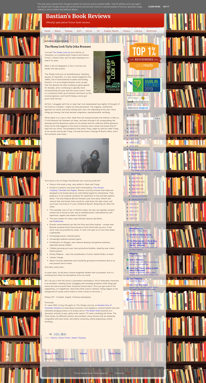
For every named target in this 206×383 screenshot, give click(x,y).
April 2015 (136, 188)
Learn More (154, 7)
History (126, 30)
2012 (132, 211)
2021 (132, 128)
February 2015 (138, 196)
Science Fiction (64, 337)
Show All (158, 305)
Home (47, 30)
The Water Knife (92, 310)
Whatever (133, 253)
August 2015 (137, 167)
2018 (132, 139)
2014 (132, 204)
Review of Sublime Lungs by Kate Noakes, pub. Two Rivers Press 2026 (143, 273)
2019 (132, 135)
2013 (132, 207)
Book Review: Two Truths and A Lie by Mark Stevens (143, 248)
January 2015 (137, 199)
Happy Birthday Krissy (138, 256)
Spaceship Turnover (137, 281)
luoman (111, 373)
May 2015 (136, 185)
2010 (132, 218)
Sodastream (58, 221)
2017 (132, 142)
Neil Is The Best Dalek (138, 285)
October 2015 (138, 160)
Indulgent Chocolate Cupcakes (141, 295)
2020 (132, 131)
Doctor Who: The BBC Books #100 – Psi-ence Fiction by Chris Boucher (144, 288)
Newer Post (51, 353)
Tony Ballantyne (135, 278)
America (54, 337)
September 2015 (139, 163)
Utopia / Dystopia (78, 337)
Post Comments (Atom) (65, 359)
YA (98, 30)
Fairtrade (62, 190)
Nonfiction (151, 30)
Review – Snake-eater (138, 230)
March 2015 (137, 192)
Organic (73, 190)
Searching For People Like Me (141, 237)
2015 (132, 149)
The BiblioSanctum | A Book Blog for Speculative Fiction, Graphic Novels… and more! (143, 243)
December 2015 (139, 153)
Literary (138, 30)
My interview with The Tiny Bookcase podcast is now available (144, 263)
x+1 (131, 299)
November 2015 (139, 156)
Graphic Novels (111, 30)
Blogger (128, 373)
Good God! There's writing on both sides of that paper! (143, 269)
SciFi (79, 30)
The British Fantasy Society (140, 234)
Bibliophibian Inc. (136, 228)
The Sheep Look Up (61, 52)
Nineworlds (135, 173)
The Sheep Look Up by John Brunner (146, 170)
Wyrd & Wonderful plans (139, 301)
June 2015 (136, 181)
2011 (132, 214)
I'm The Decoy (135, 293)
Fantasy (68, 30)
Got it (166, 7)
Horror (89, 30)
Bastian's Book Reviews (78, 16)
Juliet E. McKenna (136, 259)
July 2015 (136, 178)
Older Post (114, 353)
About (58, 30)
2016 (132, 146)
